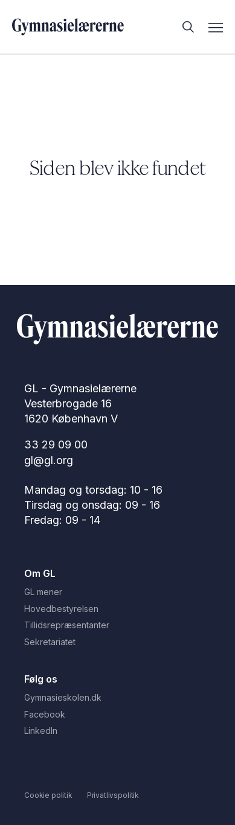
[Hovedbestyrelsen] (117, 609)
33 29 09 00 (56, 444)
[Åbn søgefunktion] (184, 27)
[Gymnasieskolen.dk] (117, 698)
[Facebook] (117, 715)
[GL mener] (117, 592)
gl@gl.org (48, 460)
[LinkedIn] (117, 731)
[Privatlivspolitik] (113, 795)
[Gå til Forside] (117, 330)
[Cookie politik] (48, 795)
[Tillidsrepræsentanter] (117, 625)
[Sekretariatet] (117, 642)
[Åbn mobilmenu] (215, 27)
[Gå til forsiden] (68, 27)
